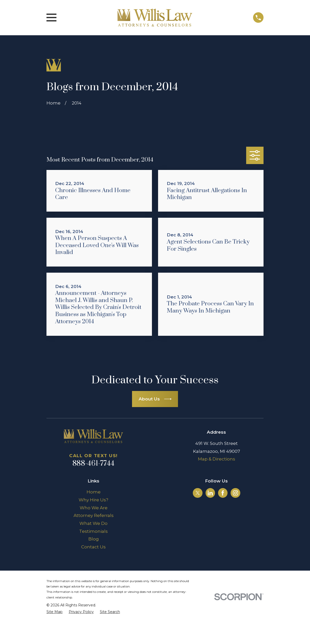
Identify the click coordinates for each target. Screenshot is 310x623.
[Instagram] (235, 492)
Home (94, 491)
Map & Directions (216, 459)
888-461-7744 (93, 463)
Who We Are (94, 507)
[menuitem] (54, 612)
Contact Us (93, 546)
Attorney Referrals (94, 515)
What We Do (93, 523)
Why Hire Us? (93, 499)
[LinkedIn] (210, 492)
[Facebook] (222, 492)
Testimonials (93, 531)
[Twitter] (197, 492)
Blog (93, 538)
